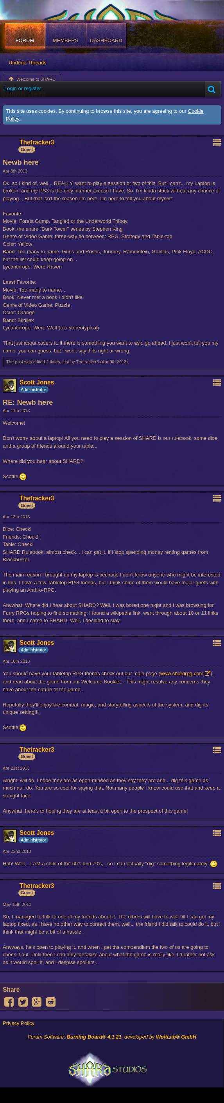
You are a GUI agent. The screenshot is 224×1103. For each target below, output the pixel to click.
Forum (25, 40)
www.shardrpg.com (182, 673)
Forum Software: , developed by (112, 1037)
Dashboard (106, 40)
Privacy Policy (18, 1023)
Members (66, 40)
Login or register (22, 88)
